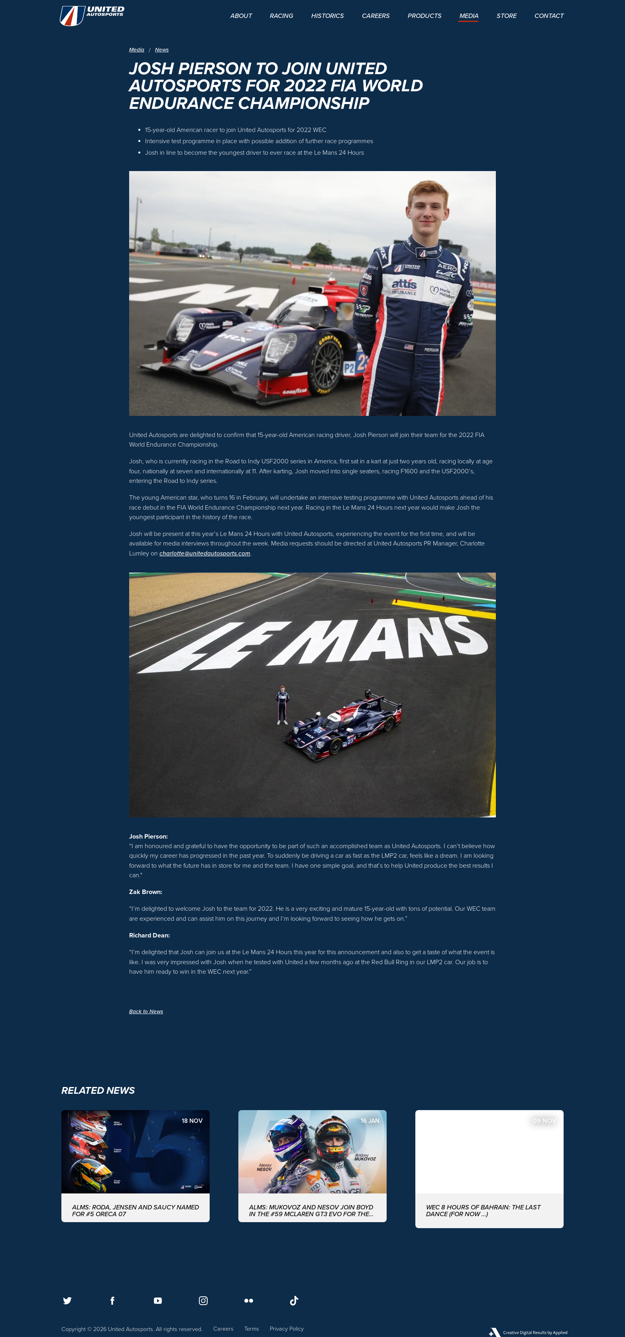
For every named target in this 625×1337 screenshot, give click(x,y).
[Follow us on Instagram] (203, 1301)
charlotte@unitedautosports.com (205, 553)
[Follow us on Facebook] (112, 1301)
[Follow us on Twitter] (67, 1301)
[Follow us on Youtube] (158, 1301)
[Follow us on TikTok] (294, 1301)
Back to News (146, 1011)
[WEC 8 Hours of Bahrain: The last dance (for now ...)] (489, 1169)
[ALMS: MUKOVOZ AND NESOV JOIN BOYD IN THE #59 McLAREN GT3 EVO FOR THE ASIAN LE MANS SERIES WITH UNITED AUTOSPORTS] (312, 1169)
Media (137, 50)
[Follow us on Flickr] (249, 1301)
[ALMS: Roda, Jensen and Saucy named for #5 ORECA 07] (135, 1169)
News (162, 50)
